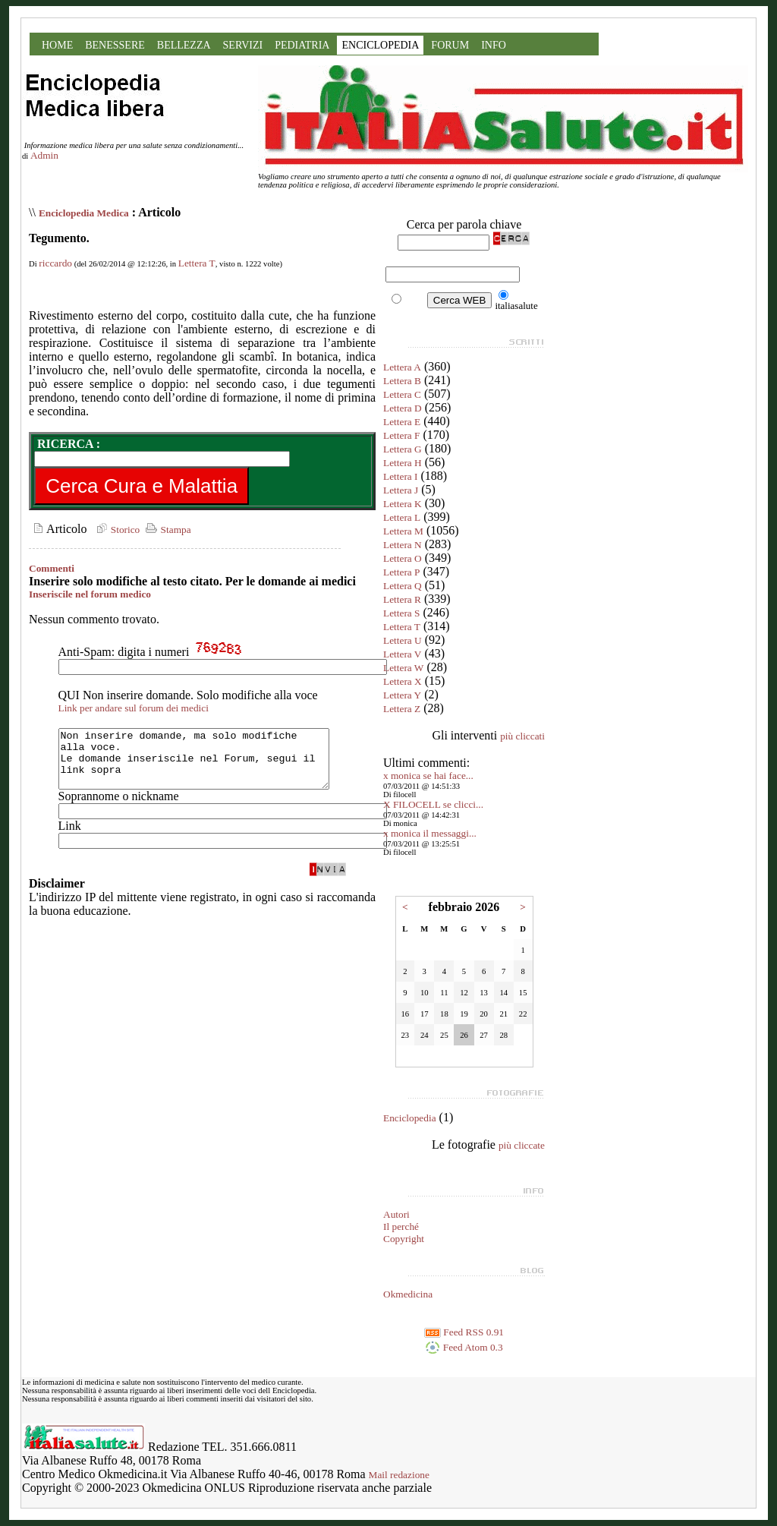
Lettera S (401, 613)
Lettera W (403, 667)
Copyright (403, 1238)
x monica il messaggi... (430, 833)
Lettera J (400, 490)
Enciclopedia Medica (84, 213)
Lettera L (401, 517)
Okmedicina (408, 1294)
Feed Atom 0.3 (463, 1347)
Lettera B (402, 380)
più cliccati (522, 736)
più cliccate (522, 1145)
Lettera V (402, 654)
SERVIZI (243, 45)
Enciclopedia (409, 1118)
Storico (116, 529)
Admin (44, 155)
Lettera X (402, 681)
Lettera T (196, 263)
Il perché (401, 1226)
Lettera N (402, 544)
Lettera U (402, 640)
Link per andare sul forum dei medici (133, 708)
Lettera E (401, 421)
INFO (493, 45)
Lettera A (402, 367)
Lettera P (401, 572)
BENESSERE (115, 45)
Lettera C (402, 394)
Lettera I (400, 476)
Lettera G (402, 449)
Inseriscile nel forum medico (90, 594)
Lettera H (402, 462)
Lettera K (402, 503)
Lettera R (402, 599)
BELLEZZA (184, 45)
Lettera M (403, 531)
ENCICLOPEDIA (380, 45)
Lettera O (402, 558)
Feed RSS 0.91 (464, 1332)
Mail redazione (399, 1474)
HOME (57, 45)
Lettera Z (401, 708)
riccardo (55, 263)
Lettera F (401, 435)
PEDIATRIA (302, 45)
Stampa (166, 529)
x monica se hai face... (428, 775)
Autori (396, 1214)
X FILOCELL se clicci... (433, 804)
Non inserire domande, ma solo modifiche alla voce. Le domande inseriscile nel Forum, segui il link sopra (209, 764)
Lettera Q (402, 585)
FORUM (450, 45)
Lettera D (402, 408)
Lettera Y (402, 695)
